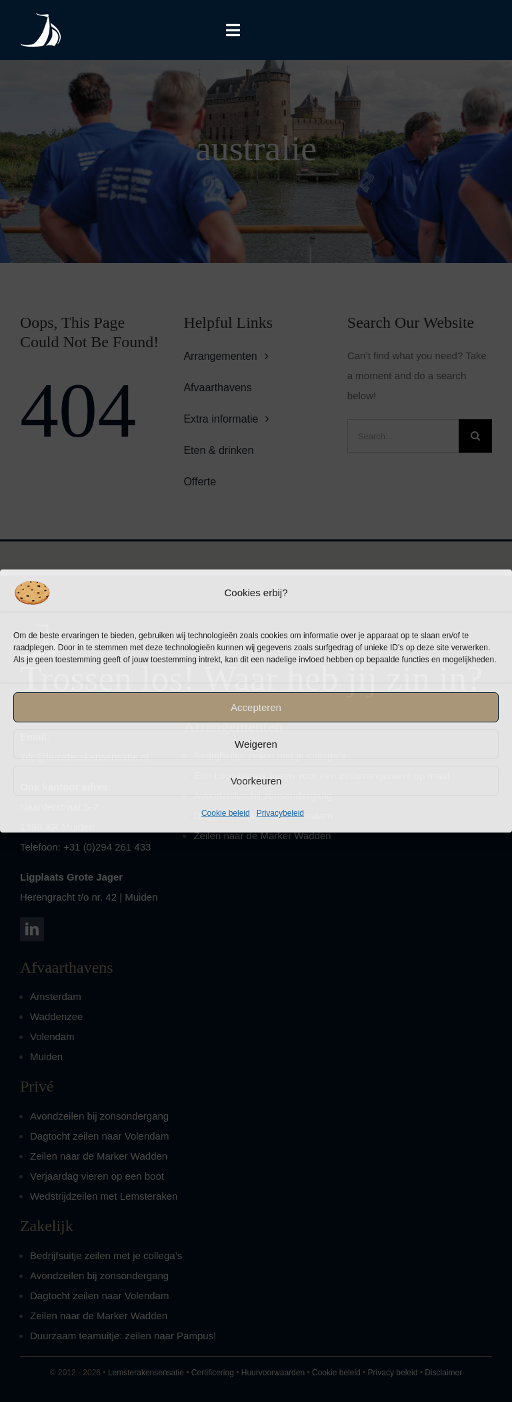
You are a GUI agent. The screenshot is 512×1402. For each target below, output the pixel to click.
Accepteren (256, 707)
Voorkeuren (256, 780)
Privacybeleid (280, 813)
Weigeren (256, 744)
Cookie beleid (225, 813)
